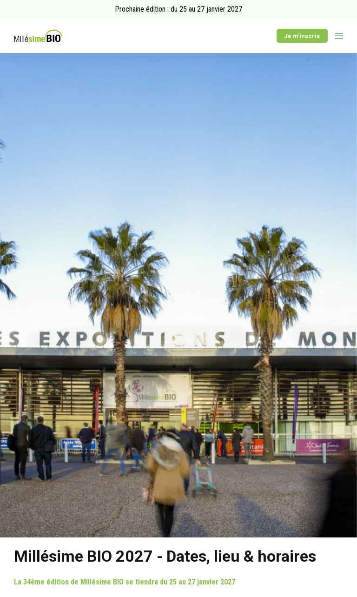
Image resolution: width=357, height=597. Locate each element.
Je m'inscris (302, 36)
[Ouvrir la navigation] (339, 36)
